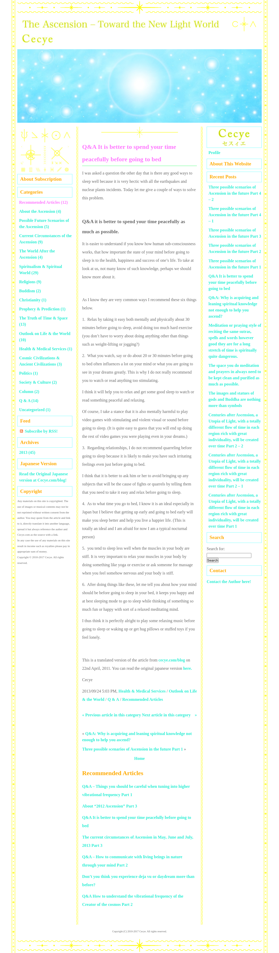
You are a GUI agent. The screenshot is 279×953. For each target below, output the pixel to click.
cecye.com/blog (171, 660)
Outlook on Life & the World (44, 333)
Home (139, 758)
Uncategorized (32, 410)
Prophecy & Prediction (39, 309)
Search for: (216, 549)
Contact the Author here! (229, 581)
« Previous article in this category (111, 715)
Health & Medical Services (142, 691)
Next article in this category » (169, 715)
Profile (214, 152)
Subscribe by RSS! (41, 431)
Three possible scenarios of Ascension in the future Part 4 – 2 (234, 193)
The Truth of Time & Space (43, 318)
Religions (27, 282)
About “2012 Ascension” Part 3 (109, 806)
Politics (25, 373)
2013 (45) (27, 452)
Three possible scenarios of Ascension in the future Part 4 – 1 (234, 214)
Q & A (113, 699)
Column (26, 391)
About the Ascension (37, 211)
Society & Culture (35, 382)
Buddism (27, 291)
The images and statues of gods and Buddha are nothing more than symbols (234, 399)
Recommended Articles (142, 699)
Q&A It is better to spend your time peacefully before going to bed (232, 282)
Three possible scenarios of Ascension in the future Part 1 (132, 749)
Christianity (30, 300)
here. (187, 668)
